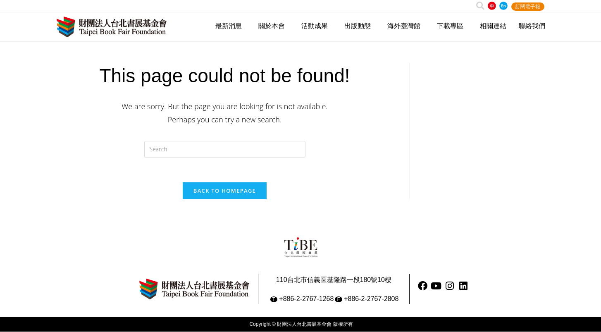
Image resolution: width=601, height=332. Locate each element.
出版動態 (359, 26)
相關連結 (493, 25)
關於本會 (273, 26)
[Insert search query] (224, 149)
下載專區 (452, 26)
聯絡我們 (532, 25)
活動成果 (316, 26)
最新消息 (230, 26)
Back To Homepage (224, 191)
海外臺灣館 (406, 26)
